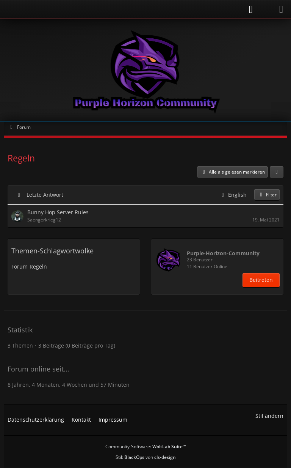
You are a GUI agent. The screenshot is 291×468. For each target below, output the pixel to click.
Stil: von (146, 457)
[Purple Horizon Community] (145, 70)
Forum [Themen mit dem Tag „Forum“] (19, 266)
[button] (276, 172)
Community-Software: (145, 446)
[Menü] (281, 9)
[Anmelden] (132, 9)
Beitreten (261, 279)
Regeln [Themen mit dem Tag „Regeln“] (38, 266)
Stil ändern (269, 415)
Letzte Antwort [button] (45, 194)
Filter (267, 194)
